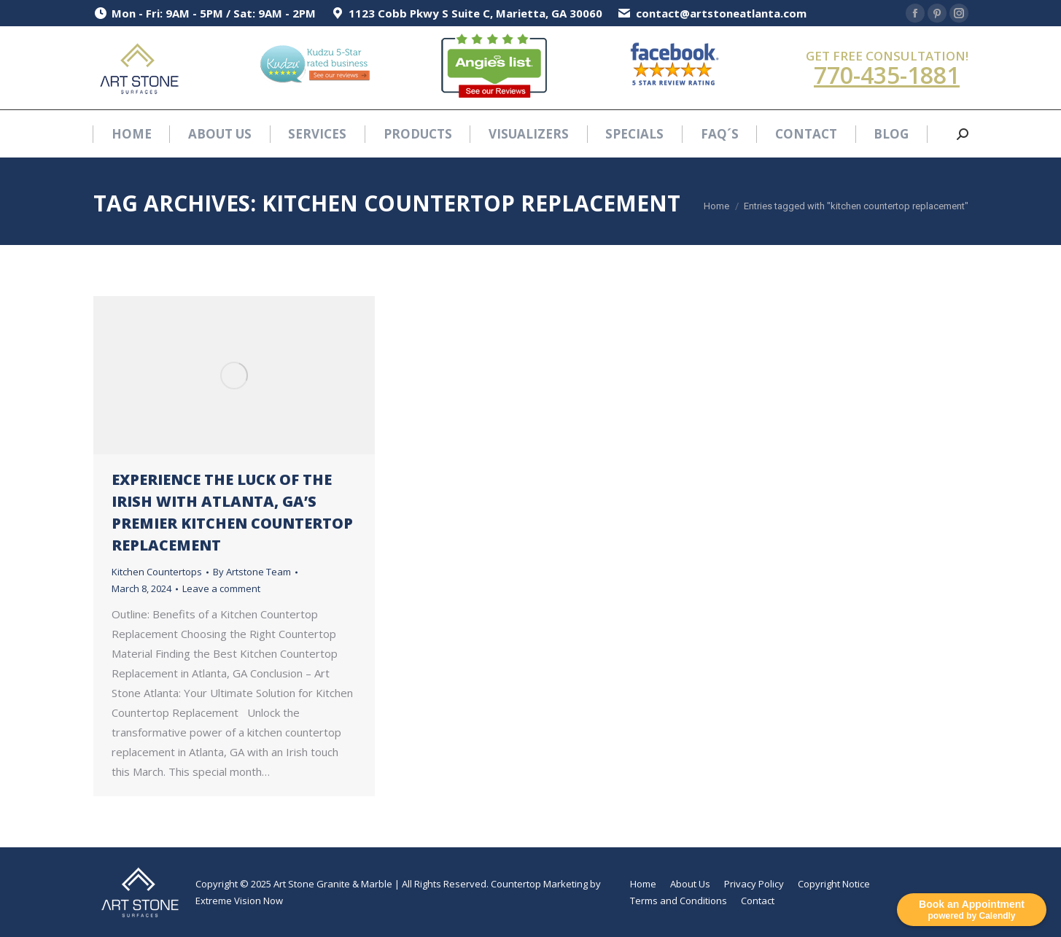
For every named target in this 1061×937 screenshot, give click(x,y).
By (252, 571)
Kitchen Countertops (157, 571)
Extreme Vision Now (239, 900)
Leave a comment (221, 588)
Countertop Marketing (539, 883)
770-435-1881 (887, 74)
